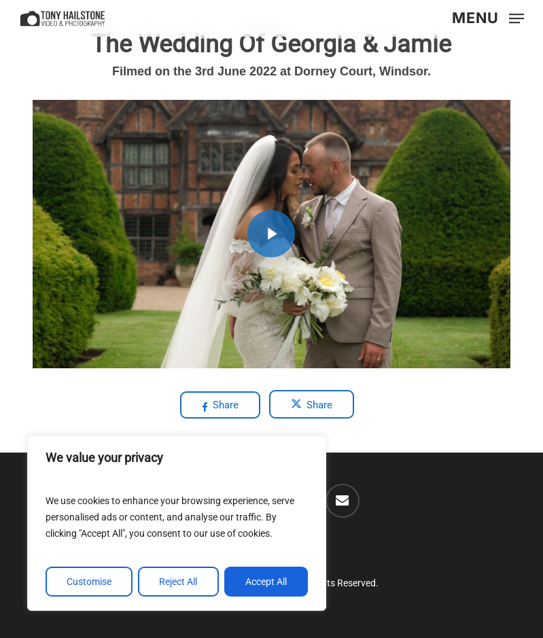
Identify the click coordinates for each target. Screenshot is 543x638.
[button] (488, 17)
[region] (176, 523)
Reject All (178, 581)
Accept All (266, 581)
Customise (89, 581)
